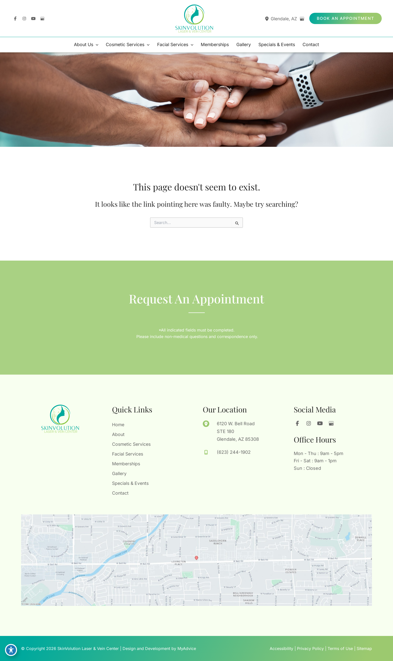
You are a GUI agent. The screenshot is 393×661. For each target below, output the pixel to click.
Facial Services (128, 453)
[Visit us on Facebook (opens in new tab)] (15, 19)
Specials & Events (131, 483)
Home (118, 423)
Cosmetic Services (132, 443)
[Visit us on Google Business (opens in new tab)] (42, 19)
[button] (345, 18)
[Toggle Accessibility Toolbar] (11, 650)
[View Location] (267, 19)
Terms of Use (340, 648)
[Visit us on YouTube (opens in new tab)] (33, 19)
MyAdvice (186, 648)
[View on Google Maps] (302, 19)
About (118, 433)
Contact (120, 493)
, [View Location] (284, 18)
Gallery (119, 473)
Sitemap (364, 648)
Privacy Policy (310, 648)
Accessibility (281, 648)
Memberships (127, 463)
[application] (92, 44)
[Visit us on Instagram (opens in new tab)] (24, 19)
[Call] (227, 451)
